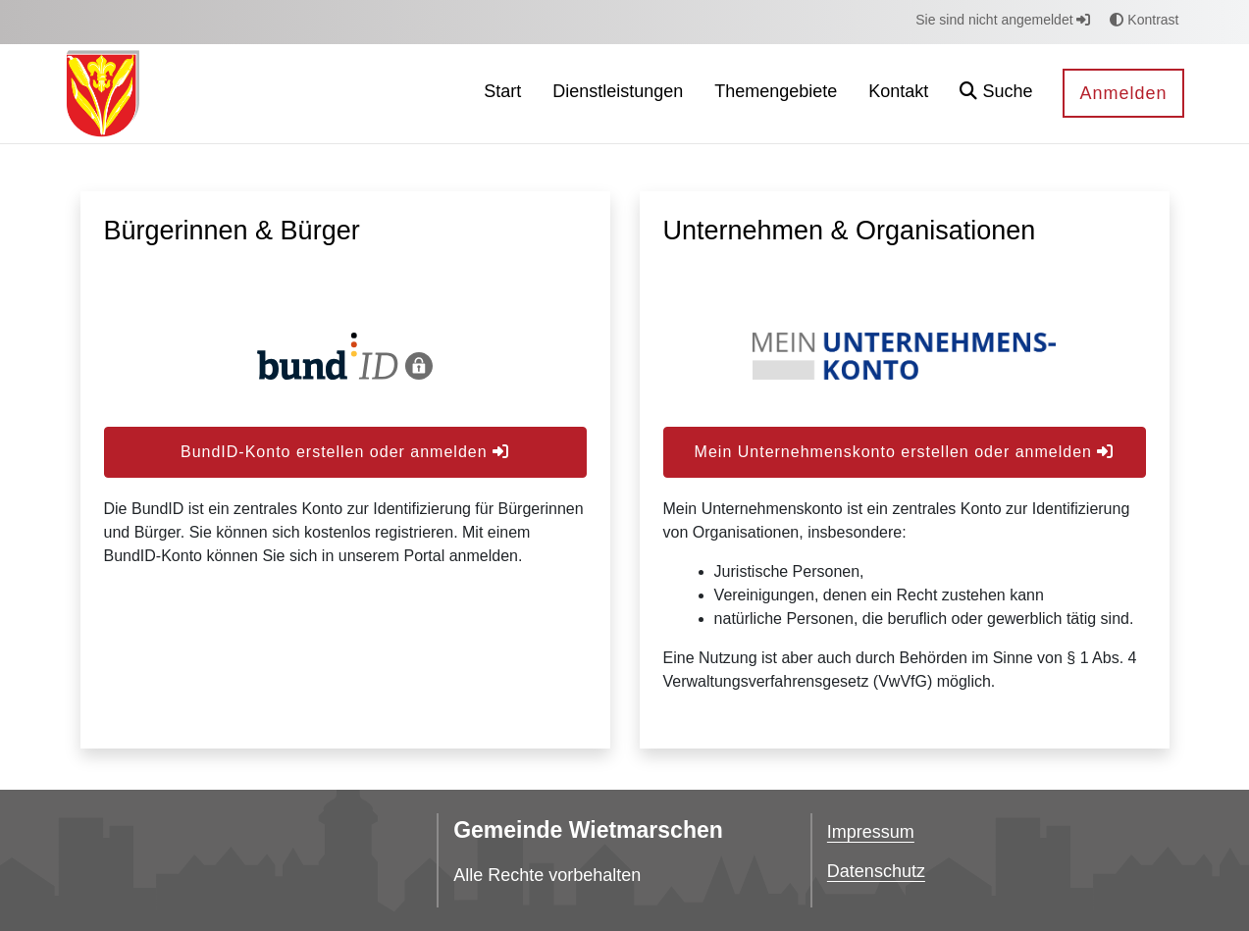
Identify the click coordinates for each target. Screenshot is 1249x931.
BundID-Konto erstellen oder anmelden (345, 451)
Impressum (870, 832)
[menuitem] (502, 93)
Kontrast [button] (1144, 19)
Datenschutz (876, 871)
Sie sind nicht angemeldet (1002, 19)
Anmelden (1123, 93)
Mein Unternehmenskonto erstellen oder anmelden (905, 451)
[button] (996, 93)
